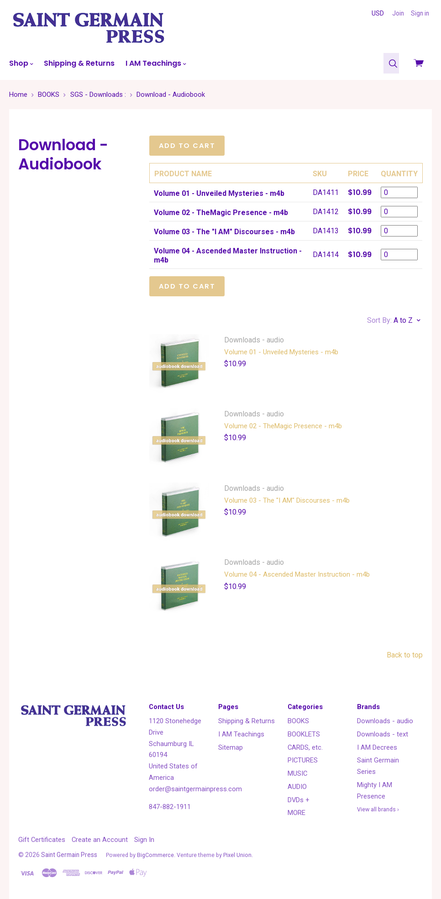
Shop (21, 63)
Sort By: (379, 320)
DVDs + (299, 800)
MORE (296, 813)
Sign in (420, 13)
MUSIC (297, 773)
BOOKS (298, 721)
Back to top (405, 655)
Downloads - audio (385, 721)
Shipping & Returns (79, 63)
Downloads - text (382, 734)
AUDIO (297, 787)
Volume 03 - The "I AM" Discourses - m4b (287, 500)
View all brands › (378, 809)
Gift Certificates (41, 840)
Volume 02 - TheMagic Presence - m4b (283, 426)
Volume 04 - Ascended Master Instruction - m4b (297, 574)
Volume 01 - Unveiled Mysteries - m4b (281, 352)
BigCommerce (155, 855)
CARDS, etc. (305, 747)
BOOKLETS (304, 734)
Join (398, 13)
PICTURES (303, 760)
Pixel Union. (238, 855)
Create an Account (100, 840)
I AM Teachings (156, 63)
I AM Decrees (377, 747)
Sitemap (230, 747)
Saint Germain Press (69, 854)
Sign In (144, 840)
